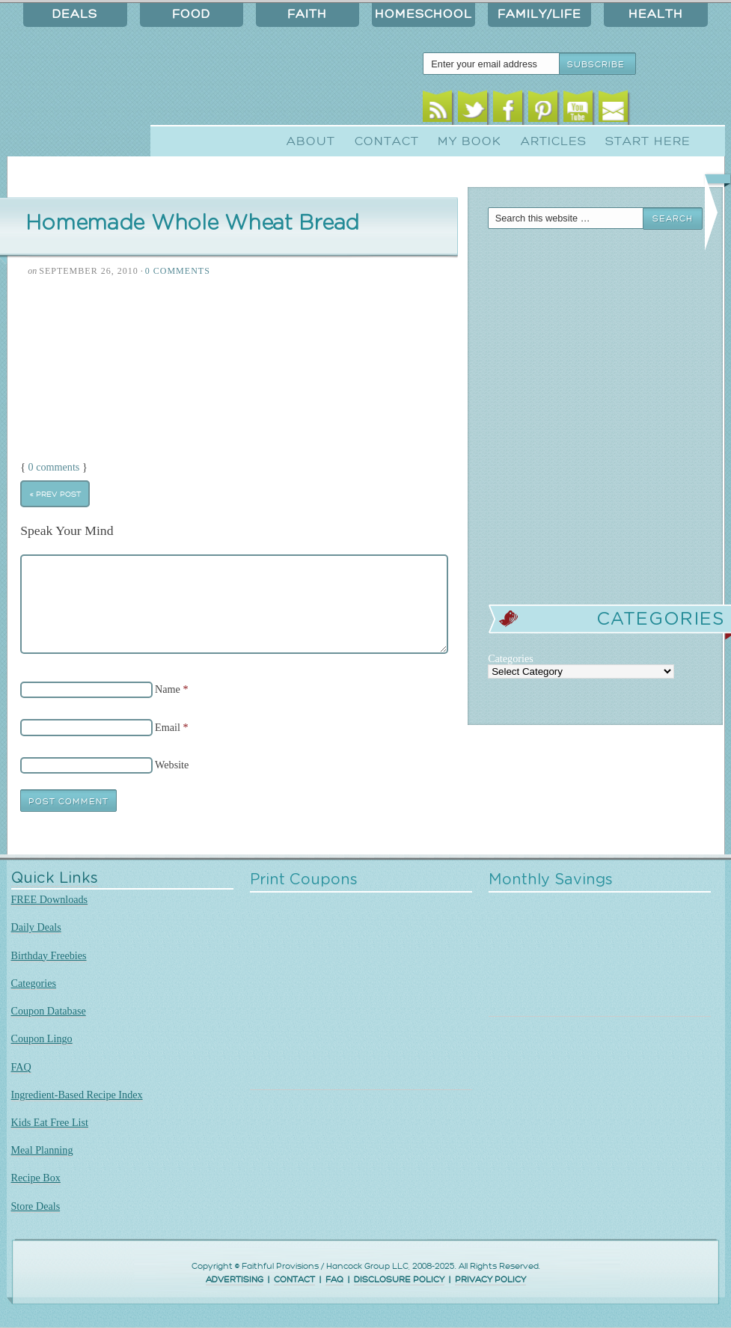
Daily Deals (36, 927)
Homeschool (423, 14)
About (311, 141)
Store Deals (36, 1206)
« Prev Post (55, 494)
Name (167, 689)
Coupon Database (48, 1011)
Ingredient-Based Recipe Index (77, 1095)
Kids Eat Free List (49, 1122)
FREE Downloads (49, 899)
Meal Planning (42, 1150)
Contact (387, 141)
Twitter (472, 110)
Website (172, 765)
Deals (74, 14)
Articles (554, 141)
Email (613, 110)
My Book (469, 141)
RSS (437, 110)
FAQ (21, 1067)
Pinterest (542, 110)
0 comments (54, 467)
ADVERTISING (234, 1280)
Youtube (578, 110)
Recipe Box (36, 1178)
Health (655, 14)
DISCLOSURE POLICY (399, 1280)
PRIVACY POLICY (490, 1280)
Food (191, 14)
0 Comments (177, 271)
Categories (34, 983)
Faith (307, 14)
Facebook (507, 110)
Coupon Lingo (42, 1038)
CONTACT (294, 1280)
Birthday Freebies (49, 955)
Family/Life (539, 14)
